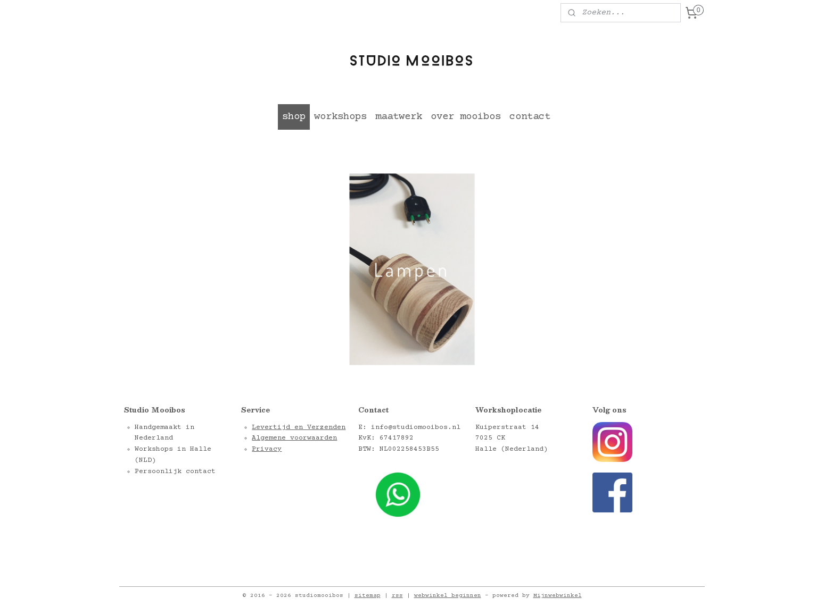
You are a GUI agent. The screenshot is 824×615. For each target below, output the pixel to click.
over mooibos (466, 116)
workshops (340, 116)
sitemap (368, 595)
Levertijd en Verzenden (298, 427)
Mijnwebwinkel (557, 595)
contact (529, 116)
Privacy (267, 449)
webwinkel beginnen (447, 595)
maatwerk (398, 116)
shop (294, 116)
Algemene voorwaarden (294, 438)
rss (397, 595)
